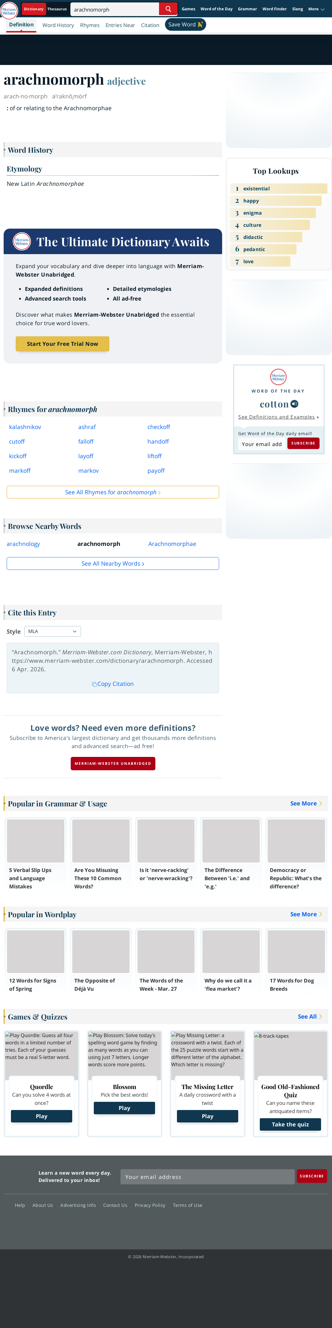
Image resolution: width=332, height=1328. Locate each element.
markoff (19, 471)
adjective (126, 80)
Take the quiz (290, 1124)
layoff (85, 456)
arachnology (23, 544)
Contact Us (116, 1205)
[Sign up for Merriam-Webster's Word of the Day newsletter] (207, 1176)
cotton (274, 403)
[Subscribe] (312, 1176)
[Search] (124, 8)
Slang (297, 9)
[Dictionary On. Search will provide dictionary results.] (46, 9)
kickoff (17, 456)
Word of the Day (216, 9)
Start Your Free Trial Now (62, 343)
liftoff (154, 456)
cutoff (17, 441)
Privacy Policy (152, 1205)
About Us (44, 1205)
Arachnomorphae (172, 544)
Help (22, 1205)
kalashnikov (25, 427)
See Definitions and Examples (276, 417)
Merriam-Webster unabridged (113, 763)
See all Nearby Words (111, 563)
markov (88, 471)
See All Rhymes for (111, 492)
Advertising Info (79, 1205)
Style (14, 631)
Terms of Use (187, 1205)
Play (41, 1116)
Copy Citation (113, 684)
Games (188, 9)
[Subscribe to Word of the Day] (261, 444)
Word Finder (275, 9)
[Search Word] (168, 8)
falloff (85, 441)
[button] (316, 9)
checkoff (158, 427)
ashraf (87, 427)
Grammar (247, 9)
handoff (158, 441)
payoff (155, 471)
